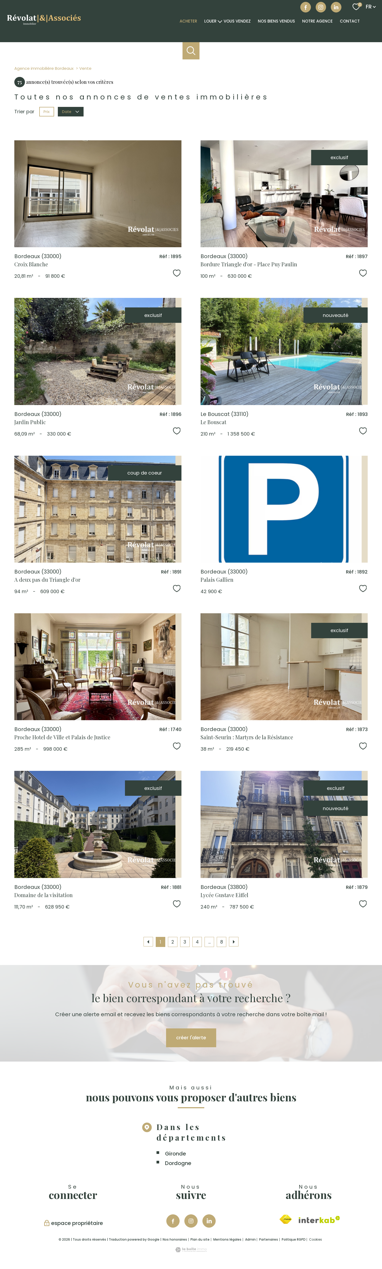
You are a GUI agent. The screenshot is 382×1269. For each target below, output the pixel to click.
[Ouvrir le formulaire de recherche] (191, 50)
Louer (210, 21)
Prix (47, 111)
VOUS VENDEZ (237, 21)
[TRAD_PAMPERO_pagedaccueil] (44, 25)
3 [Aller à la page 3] (184, 942)
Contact (350, 21)
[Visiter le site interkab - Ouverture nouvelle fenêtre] (319, 1219)
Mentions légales (227, 1239)
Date (70, 111)
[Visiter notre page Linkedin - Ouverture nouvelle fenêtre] (209, 1221)
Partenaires (268, 1239)
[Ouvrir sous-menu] (220, 21)
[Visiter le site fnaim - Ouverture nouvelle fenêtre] (285, 1219)
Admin (250, 1239)
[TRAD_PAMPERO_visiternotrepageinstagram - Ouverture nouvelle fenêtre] (191, 1221)
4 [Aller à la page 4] (197, 942)
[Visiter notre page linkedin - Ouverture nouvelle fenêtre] (336, 7)
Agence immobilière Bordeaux (43, 68)
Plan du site (200, 1239)
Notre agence (317, 21)
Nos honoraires (175, 1239)
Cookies (315, 1239)
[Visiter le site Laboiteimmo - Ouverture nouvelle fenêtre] (191, 1250)
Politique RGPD (294, 1239)
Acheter (188, 21)
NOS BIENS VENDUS (276, 21)
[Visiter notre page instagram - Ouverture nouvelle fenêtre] (321, 7)
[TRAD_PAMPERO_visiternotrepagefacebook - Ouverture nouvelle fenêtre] (305, 7)
